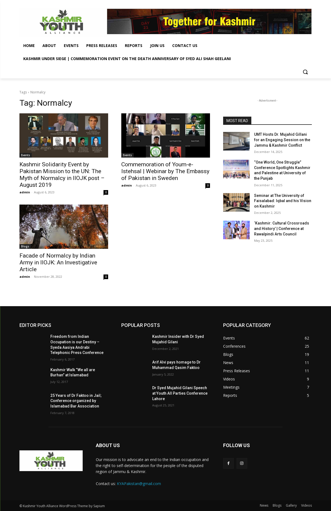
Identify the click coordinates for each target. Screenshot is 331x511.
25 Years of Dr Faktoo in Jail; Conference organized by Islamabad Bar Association (76, 400)
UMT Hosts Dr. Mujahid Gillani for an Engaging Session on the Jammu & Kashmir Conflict (282, 139)
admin (24, 192)
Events (25, 155)
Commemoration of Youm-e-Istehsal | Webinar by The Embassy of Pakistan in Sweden (165, 171)
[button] (305, 71)
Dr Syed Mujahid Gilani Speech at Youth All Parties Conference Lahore (180, 393)
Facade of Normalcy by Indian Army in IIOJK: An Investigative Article (58, 262)
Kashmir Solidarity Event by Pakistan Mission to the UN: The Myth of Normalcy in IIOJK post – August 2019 (62, 174)
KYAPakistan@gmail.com (139, 483)
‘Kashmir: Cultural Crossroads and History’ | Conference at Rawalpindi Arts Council (281, 228)
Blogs (25, 246)
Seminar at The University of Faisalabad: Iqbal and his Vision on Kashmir (282, 200)
